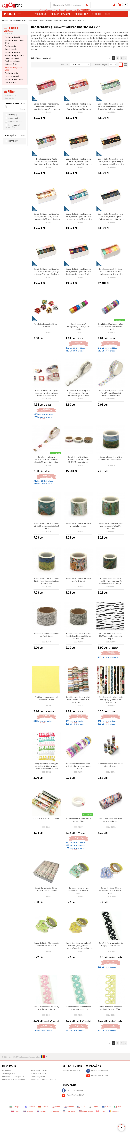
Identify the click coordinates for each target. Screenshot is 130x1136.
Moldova (114, 1111)
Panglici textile (10, 46)
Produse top (81, 14)
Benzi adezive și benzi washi (13, 68)
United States (86, 1111)
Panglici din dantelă (12, 37)
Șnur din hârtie (10, 82)
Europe (106, 1107)
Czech (81, 1107)
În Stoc (13, 115)
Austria (56, 1107)
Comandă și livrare (38, 1076)
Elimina (22, 109)
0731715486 (85, 10)
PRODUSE (12, 14)
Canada (100, 1111)
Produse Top (15, 122)
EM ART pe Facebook (97, 1071)
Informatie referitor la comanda (43, 1079)
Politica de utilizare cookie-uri (13, 1079)
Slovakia (28, 1111)
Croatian (69, 1107)
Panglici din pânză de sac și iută (14, 41)
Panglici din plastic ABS (14, 79)
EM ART (13, 141)
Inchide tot (8, 34)
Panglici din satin (11, 73)
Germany (43, 1107)
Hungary (93, 1107)
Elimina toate (9, 98)
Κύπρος (54, 1111)
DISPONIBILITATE (13, 105)
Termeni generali (8, 1073)
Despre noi (6, 1070)
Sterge (23, 135)
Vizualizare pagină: (100, 65)
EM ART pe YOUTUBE (97, 1076)
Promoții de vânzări (61, 14)
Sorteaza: (65, 65)
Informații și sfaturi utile (71, 1070)
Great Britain (69, 1111)
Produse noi (41, 14)
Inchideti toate (9, 96)
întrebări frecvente (38, 1073)
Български (15, 1107)
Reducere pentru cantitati (13, 126)
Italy (117, 1107)
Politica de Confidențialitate (13, 1076)
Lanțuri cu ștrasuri (12, 76)
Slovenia (41, 1111)
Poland (15, 1111)
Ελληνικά (30, 1107)
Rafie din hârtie (11, 64)
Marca (9, 135)
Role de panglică (11, 49)
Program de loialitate (39, 1070)
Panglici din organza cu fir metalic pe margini (15, 56)
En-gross (96, 14)
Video (107, 14)
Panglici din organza (12, 52)
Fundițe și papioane (12, 61)
